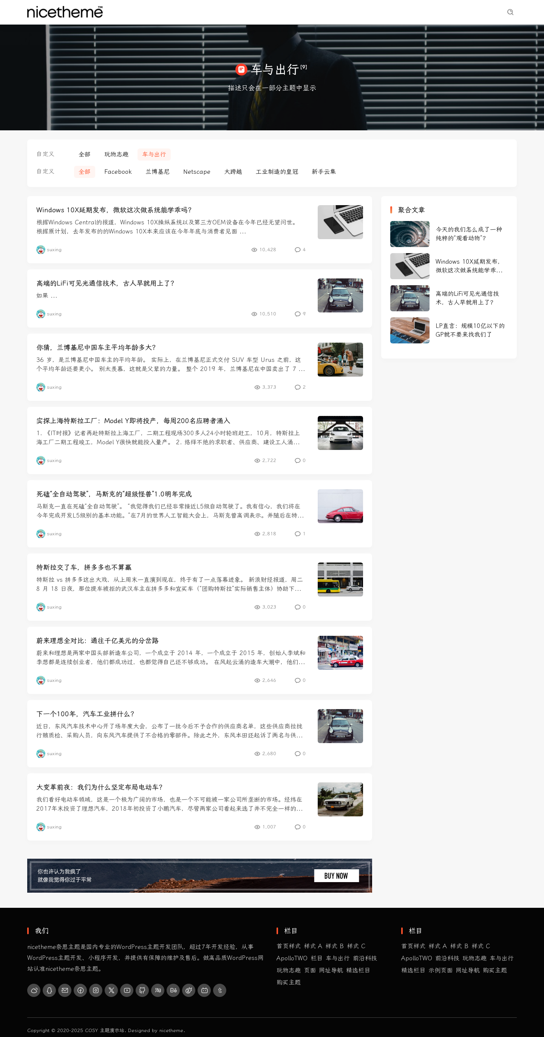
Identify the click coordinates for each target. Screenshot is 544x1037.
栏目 (317, 958)
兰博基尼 (157, 171)
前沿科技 (169, 11)
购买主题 (335, 11)
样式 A (313, 946)
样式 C (356, 946)
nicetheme (171, 1030)
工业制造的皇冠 (277, 171)
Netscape (196, 171)
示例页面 (302, 11)
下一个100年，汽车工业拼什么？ (86, 714)
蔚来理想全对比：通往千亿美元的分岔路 (97, 641)
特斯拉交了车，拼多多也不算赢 (83, 567)
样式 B (334, 946)
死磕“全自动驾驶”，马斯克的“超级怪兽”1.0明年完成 (114, 494)
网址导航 (331, 970)
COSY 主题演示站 (104, 1030)
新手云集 (324, 171)
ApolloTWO (292, 958)
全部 (85, 154)
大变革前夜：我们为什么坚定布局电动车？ (100, 787)
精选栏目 (269, 11)
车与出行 (236, 11)
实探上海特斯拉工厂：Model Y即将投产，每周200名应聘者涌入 (133, 421)
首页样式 (136, 11)
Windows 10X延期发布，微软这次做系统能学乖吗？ (115, 210)
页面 (310, 970)
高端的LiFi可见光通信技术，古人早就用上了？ (106, 283)
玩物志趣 (202, 11)
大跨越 (233, 171)
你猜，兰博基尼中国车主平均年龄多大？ (97, 347)
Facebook (118, 171)
